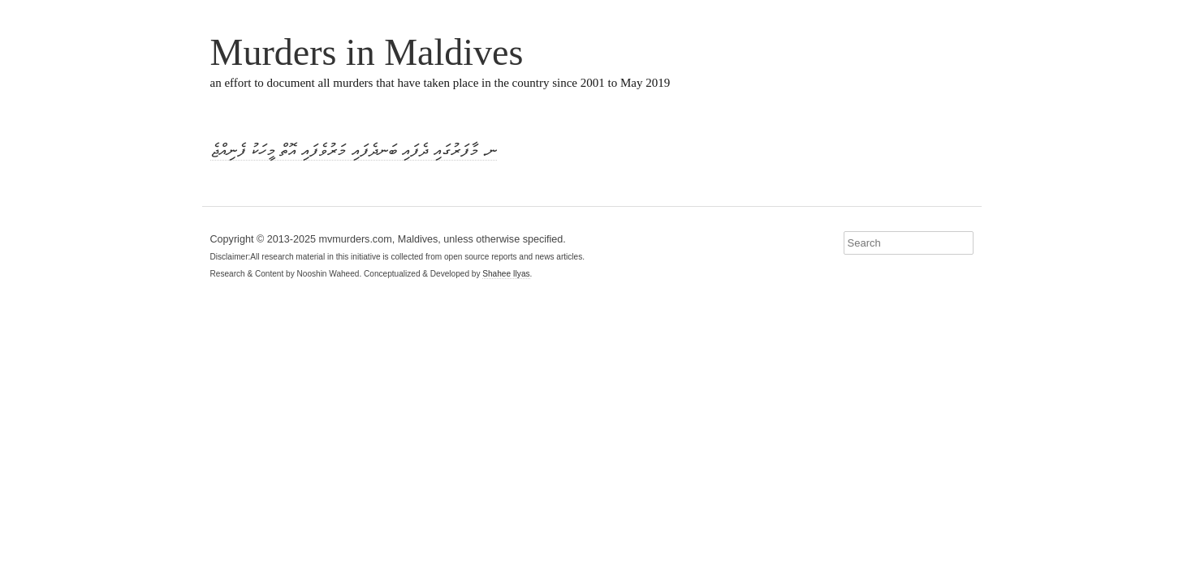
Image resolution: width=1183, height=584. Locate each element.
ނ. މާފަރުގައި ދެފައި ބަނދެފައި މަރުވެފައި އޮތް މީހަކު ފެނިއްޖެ (353, 150)
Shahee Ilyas (505, 273)
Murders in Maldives (367, 52)
